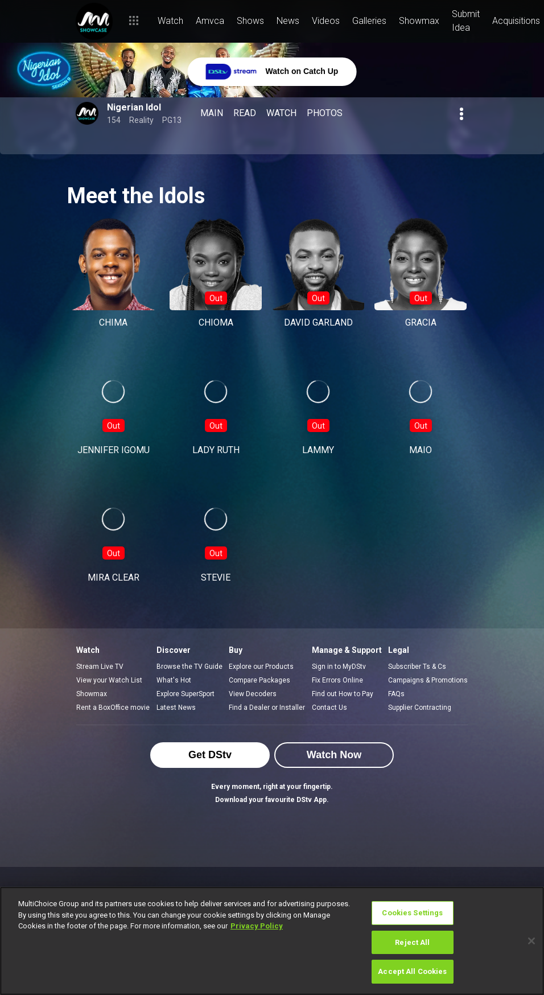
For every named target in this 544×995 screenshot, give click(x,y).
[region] (272, 941)
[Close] (531, 940)
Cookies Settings (412, 912)
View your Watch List (109, 680)
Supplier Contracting (419, 708)
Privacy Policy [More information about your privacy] (256, 926)
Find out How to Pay (342, 694)
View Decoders (253, 694)
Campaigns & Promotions (428, 680)
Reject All (412, 942)
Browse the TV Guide (189, 667)
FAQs (396, 694)
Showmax (91, 694)
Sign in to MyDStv (339, 667)
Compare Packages (259, 680)
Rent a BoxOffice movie (113, 708)
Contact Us (329, 708)
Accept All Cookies (412, 971)
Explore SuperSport (185, 694)
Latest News (176, 708)
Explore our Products (261, 667)
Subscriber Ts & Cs (417, 667)
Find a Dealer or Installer (267, 708)
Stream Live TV (99, 667)
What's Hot (173, 680)
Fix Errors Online (337, 680)
